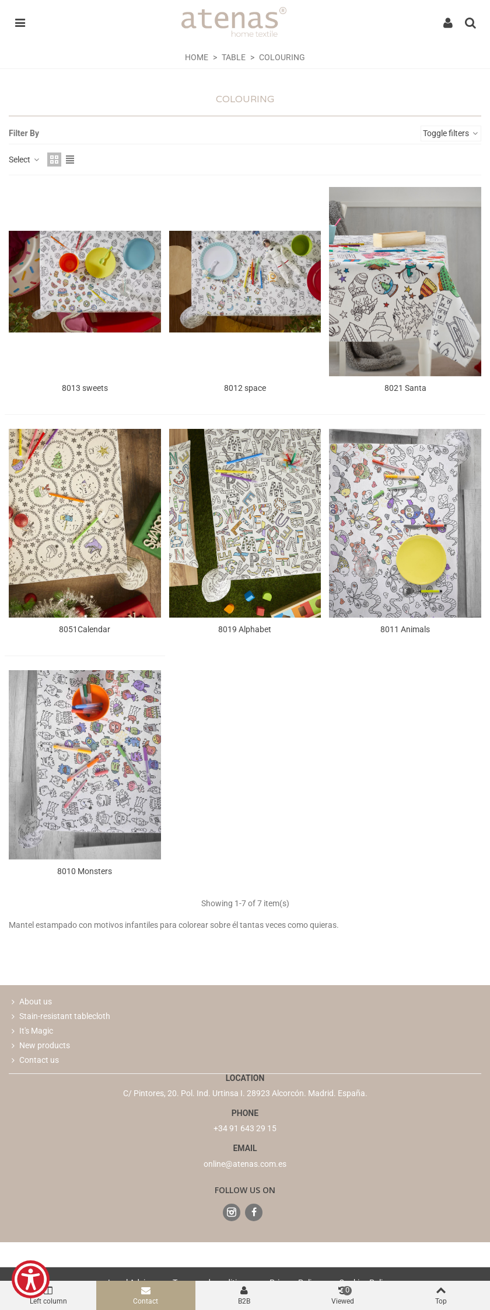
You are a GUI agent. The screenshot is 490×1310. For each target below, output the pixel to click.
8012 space (245, 388)
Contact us (34, 1060)
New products (39, 1045)
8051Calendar (84, 629)
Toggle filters (451, 133)
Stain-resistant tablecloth (59, 1016)
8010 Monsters (84, 871)
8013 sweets (85, 388)
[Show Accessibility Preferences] (31, 1279)
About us (30, 1002)
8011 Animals (405, 629)
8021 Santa (405, 388)
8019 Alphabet (244, 629)
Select (24, 159)
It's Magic (31, 1031)
